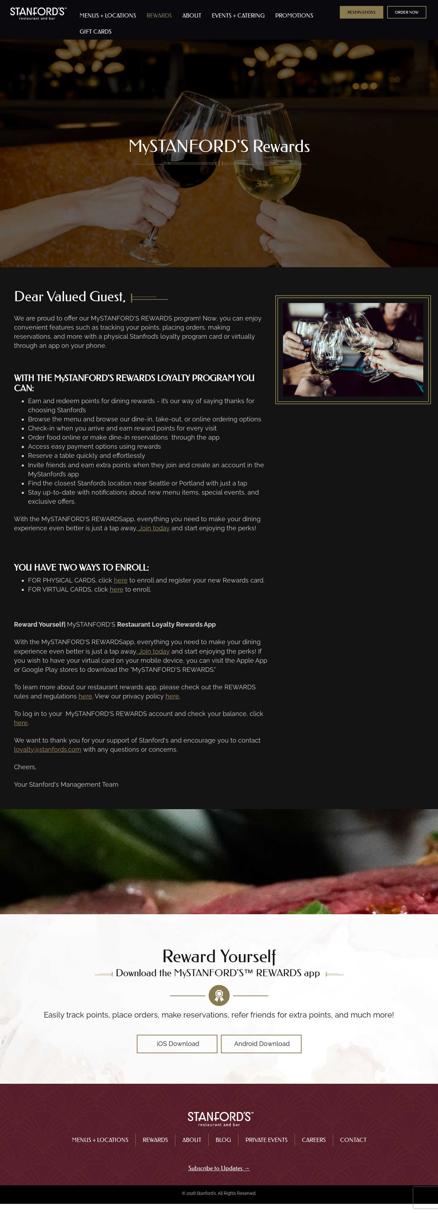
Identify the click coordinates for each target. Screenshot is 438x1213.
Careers (314, 1139)
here (121, 580)
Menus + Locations (100, 1139)
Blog (223, 1139)
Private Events (266, 1139)
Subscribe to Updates (216, 1168)
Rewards (155, 1139)
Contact (353, 1139)
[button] (361, 12)
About (191, 1139)
